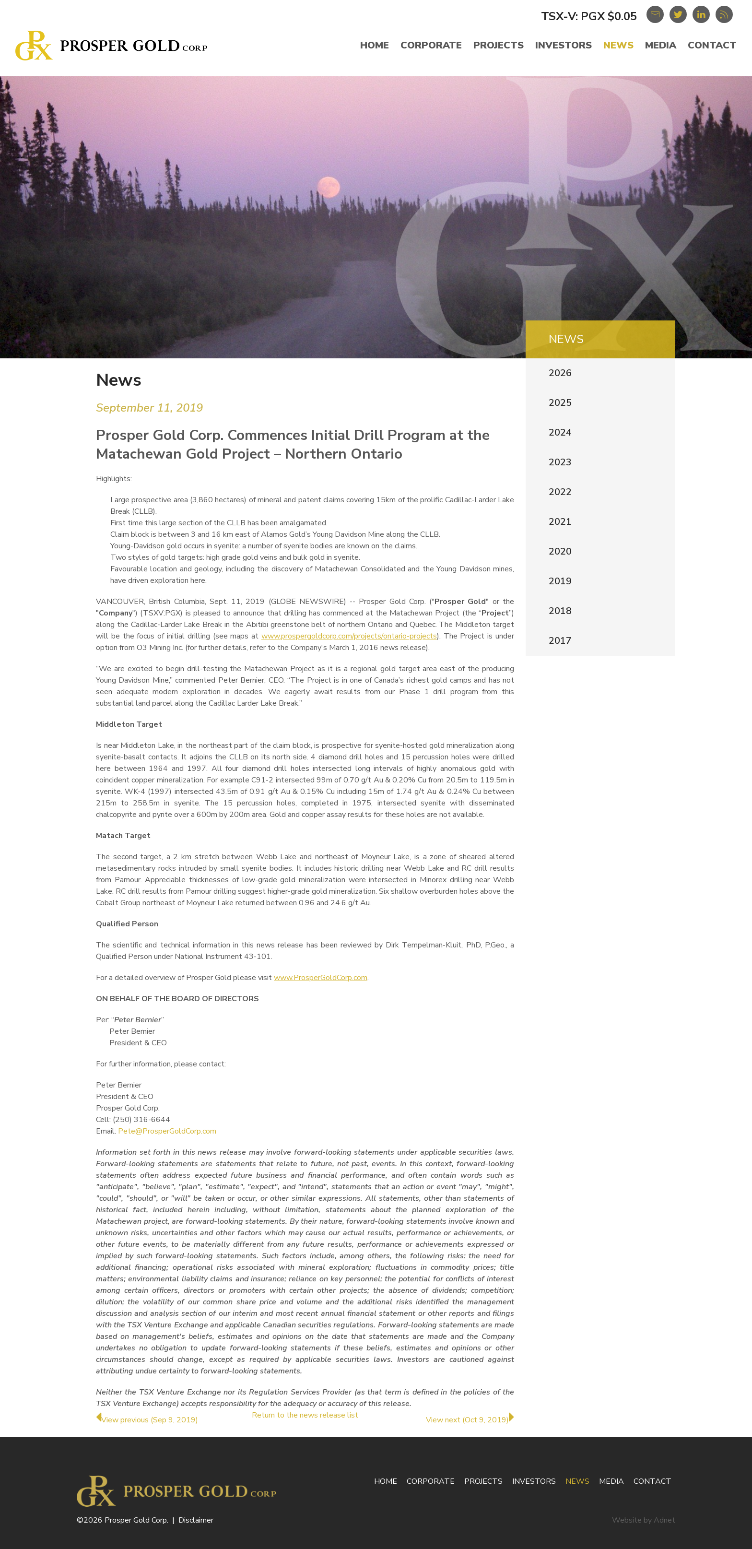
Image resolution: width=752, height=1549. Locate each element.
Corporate (431, 45)
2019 (560, 581)
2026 (560, 373)
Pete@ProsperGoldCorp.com (167, 1131)
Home (374, 45)
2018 (560, 610)
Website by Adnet (643, 1520)
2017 (560, 640)
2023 (560, 462)
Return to (305, 1415)
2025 (560, 402)
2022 (560, 491)
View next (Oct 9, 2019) (470, 1420)
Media (660, 45)
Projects (498, 45)
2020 (560, 551)
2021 (560, 521)
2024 (560, 432)
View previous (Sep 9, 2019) (147, 1420)
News (618, 45)
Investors (563, 45)
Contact (712, 45)
